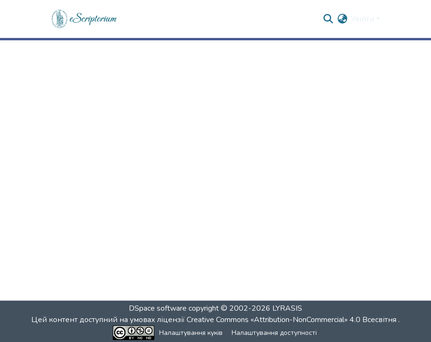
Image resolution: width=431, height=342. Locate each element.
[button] (84, 18)
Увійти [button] (363, 19)
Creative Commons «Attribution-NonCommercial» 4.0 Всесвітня (292, 319)
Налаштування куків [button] (191, 332)
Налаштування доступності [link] (274, 332)
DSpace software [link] (158, 308)
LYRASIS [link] (287, 308)
